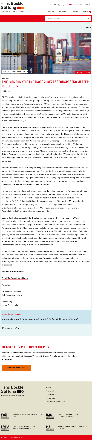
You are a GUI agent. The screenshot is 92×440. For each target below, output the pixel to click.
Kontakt (49, 387)
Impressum (50, 394)
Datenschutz (50, 398)
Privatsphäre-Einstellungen (55, 402)
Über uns (50, 12)
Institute (85, 12)
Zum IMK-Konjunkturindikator (15, 278)
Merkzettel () (63, 11)
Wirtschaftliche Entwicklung (50, 319)
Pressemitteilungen (83, 72)
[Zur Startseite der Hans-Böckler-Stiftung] (13, 11)
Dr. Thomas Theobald (11, 292)
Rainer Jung (7, 302)
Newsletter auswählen (16, 367)
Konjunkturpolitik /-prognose (18, 319)
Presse (75, 12)
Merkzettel (50, 391)
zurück (88, 27)
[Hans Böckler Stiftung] (13, 395)
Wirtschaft (72, 319)
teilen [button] (19, 328)
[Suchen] (88, 18)
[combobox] (65, 18)
